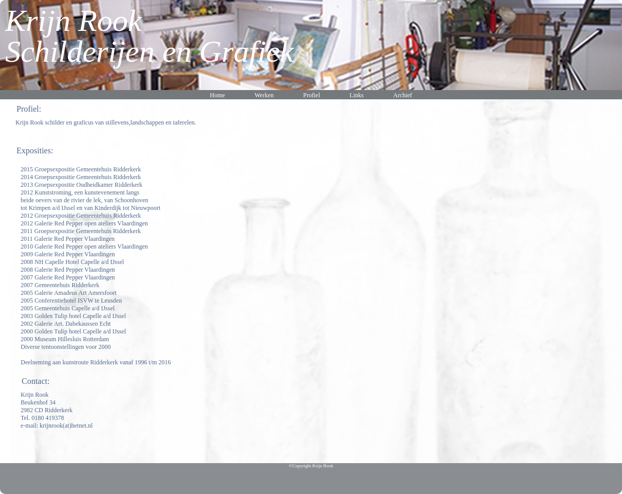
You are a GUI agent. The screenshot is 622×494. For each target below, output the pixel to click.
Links (356, 95)
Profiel (311, 95)
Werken (264, 95)
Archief (402, 95)
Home (217, 95)
